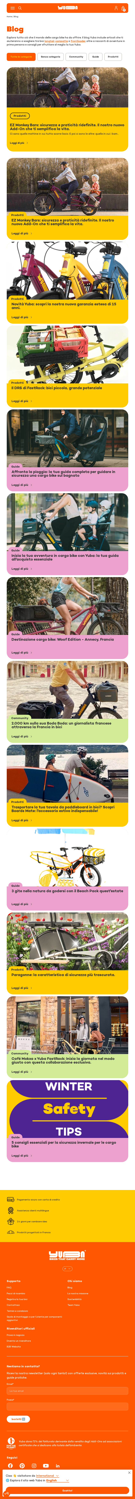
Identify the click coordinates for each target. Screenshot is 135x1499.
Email (10, 1380)
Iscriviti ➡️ (18, 1415)
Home (9, 16)
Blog (70, 1283)
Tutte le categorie (21, 56)
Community (76, 56)
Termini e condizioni (17, 1307)
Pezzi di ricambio (16, 1289)
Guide (95, 56)
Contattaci (13, 1301)
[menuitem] (67, 1264)
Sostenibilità (74, 1295)
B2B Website (14, 1342)
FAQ (9, 1283)
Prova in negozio (16, 1331)
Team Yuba (74, 1301)
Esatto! (67, 1490)
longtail (49, 41)
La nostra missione (78, 1289)
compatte (61, 41)
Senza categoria (50, 56)
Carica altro (67, 1174)
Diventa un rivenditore (19, 1336)
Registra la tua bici (17, 1295)
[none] (67, 1264)
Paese (10, 1395)
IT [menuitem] (65, 1265)
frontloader (78, 41)
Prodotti (113, 56)
